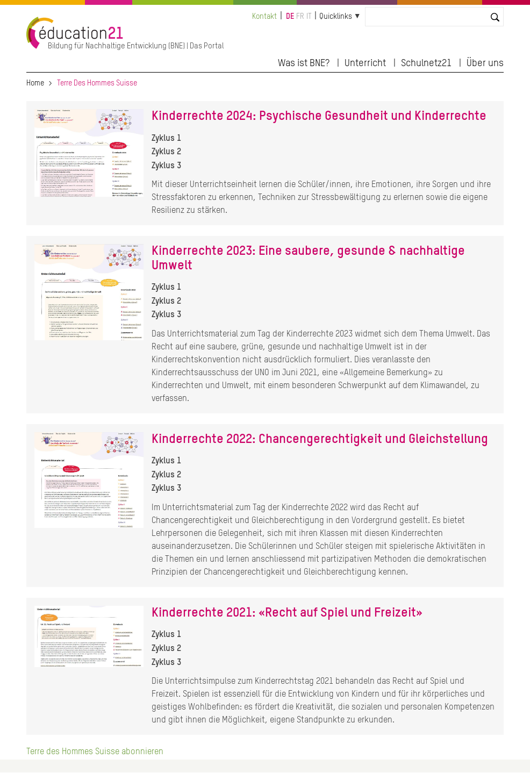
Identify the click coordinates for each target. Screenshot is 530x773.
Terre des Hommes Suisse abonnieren (94, 752)
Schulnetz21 (426, 63)
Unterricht (365, 63)
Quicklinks (335, 16)
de (290, 16)
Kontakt (264, 16)
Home (35, 83)
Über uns (485, 63)
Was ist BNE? (304, 63)
